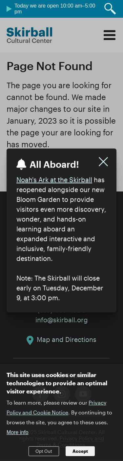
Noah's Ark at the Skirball (54, 180)
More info (18, 438)
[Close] (103, 161)
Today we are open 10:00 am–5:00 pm (54, 8)
